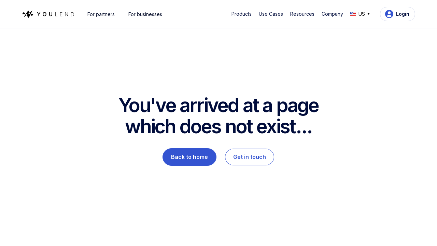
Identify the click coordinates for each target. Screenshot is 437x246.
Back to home (189, 156)
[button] (242, 14)
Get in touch (249, 156)
